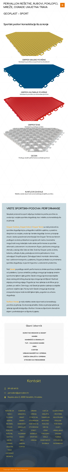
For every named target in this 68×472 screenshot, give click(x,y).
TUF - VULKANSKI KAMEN (22, 434)
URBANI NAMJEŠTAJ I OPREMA (34, 353)
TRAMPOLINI (45, 417)
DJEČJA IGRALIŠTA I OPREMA (34, 356)
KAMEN (34, 336)
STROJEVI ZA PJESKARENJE (34, 360)
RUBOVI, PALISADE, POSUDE (9, 424)
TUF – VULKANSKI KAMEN (34, 343)
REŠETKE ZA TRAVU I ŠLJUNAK (9, 414)
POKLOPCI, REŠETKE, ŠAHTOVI (9, 434)
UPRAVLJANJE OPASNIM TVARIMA (58, 434)
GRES (34, 346)
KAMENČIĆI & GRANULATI (34, 340)
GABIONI (22, 443)
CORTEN (34, 350)
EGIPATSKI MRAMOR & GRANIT (34, 333)
